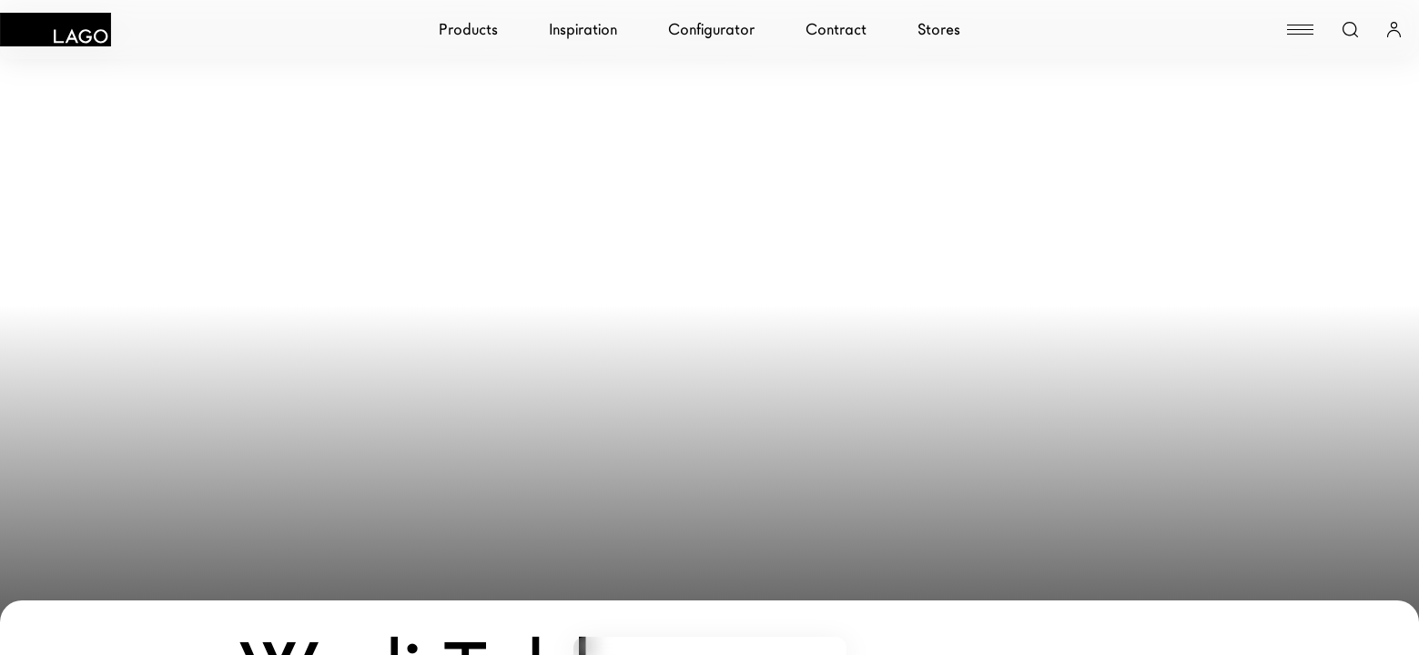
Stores (938, 29)
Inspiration (583, 29)
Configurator (711, 29)
